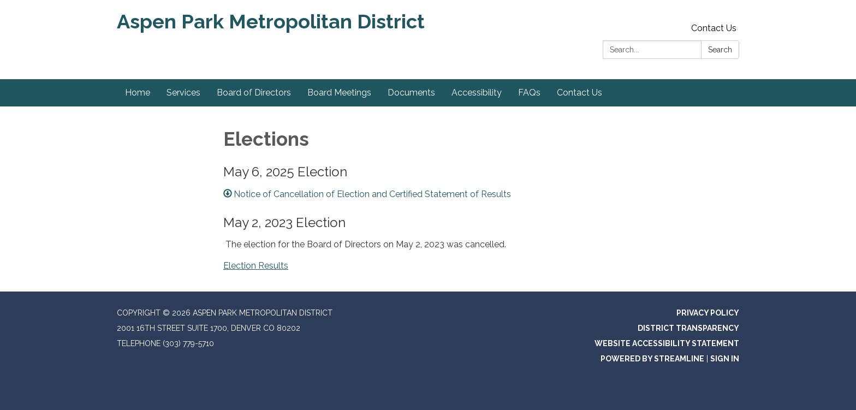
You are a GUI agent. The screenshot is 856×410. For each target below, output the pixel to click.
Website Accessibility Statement (667, 343)
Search (720, 49)
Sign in (724, 358)
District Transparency (688, 328)
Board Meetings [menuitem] (339, 92)
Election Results (255, 265)
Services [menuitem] (183, 92)
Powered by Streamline (652, 358)
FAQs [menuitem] (529, 92)
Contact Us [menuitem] (579, 92)
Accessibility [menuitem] (476, 92)
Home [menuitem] (137, 92)
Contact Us (713, 28)
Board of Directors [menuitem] (254, 92)
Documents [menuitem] (411, 92)
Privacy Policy (707, 312)
